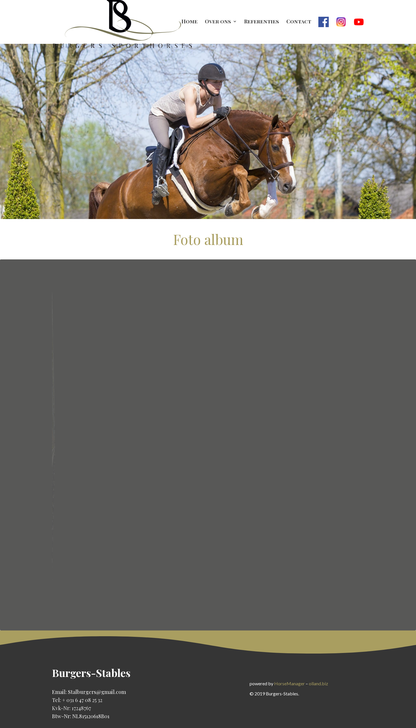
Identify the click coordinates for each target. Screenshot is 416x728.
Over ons (218, 22)
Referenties (261, 22)
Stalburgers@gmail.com (97, 691)
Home (189, 22)
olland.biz (318, 683)
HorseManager (289, 683)
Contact (298, 22)
